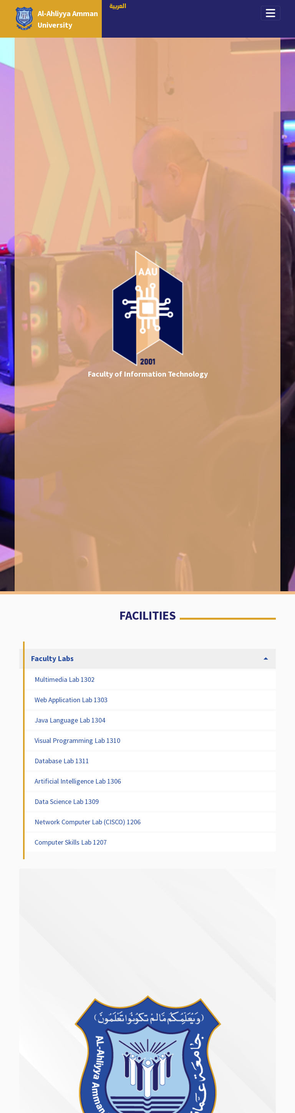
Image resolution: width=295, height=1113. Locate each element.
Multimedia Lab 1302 (64, 679)
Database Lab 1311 (62, 760)
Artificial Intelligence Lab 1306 (78, 781)
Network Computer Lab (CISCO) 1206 (88, 821)
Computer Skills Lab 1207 (71, 842)
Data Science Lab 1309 (67, 801)
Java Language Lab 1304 (70, 720)
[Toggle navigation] (270, 13)
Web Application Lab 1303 (71, 699)
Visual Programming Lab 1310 (77, 740)
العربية (117, 7)
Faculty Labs (52, 658)
